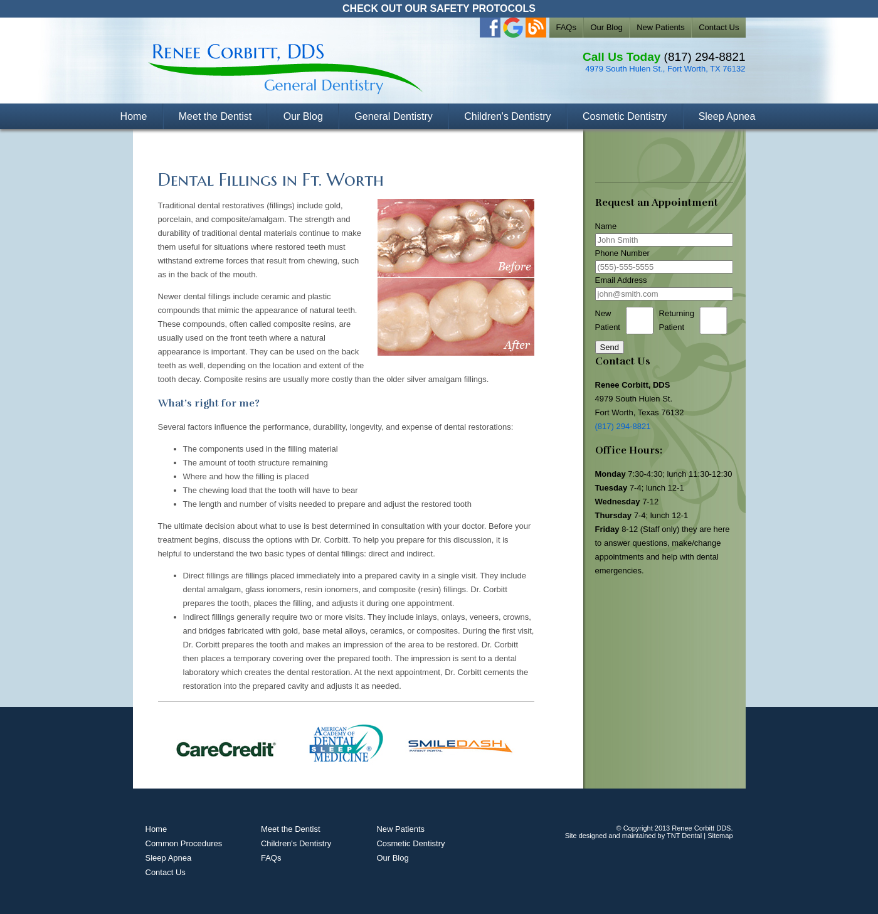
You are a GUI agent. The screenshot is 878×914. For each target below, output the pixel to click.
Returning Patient (676, 320)
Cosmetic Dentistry (625, 116)
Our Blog (606, 27)
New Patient (607, 320)
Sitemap (720, 835)
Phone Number (622, 253)
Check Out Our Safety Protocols (439, 8)
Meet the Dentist (215, 116)
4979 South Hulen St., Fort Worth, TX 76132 (665, 68)
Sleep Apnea (727, 116)
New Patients (661, 27)
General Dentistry (393, 116)
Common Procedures (184, 843)
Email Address (621, 280)
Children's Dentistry (507, 116)
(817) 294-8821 (705, 56)
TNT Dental (684, 835)
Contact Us (719, 27)
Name (606, 226)
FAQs (566, 27)
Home (133, 116)
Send (609, 347)
